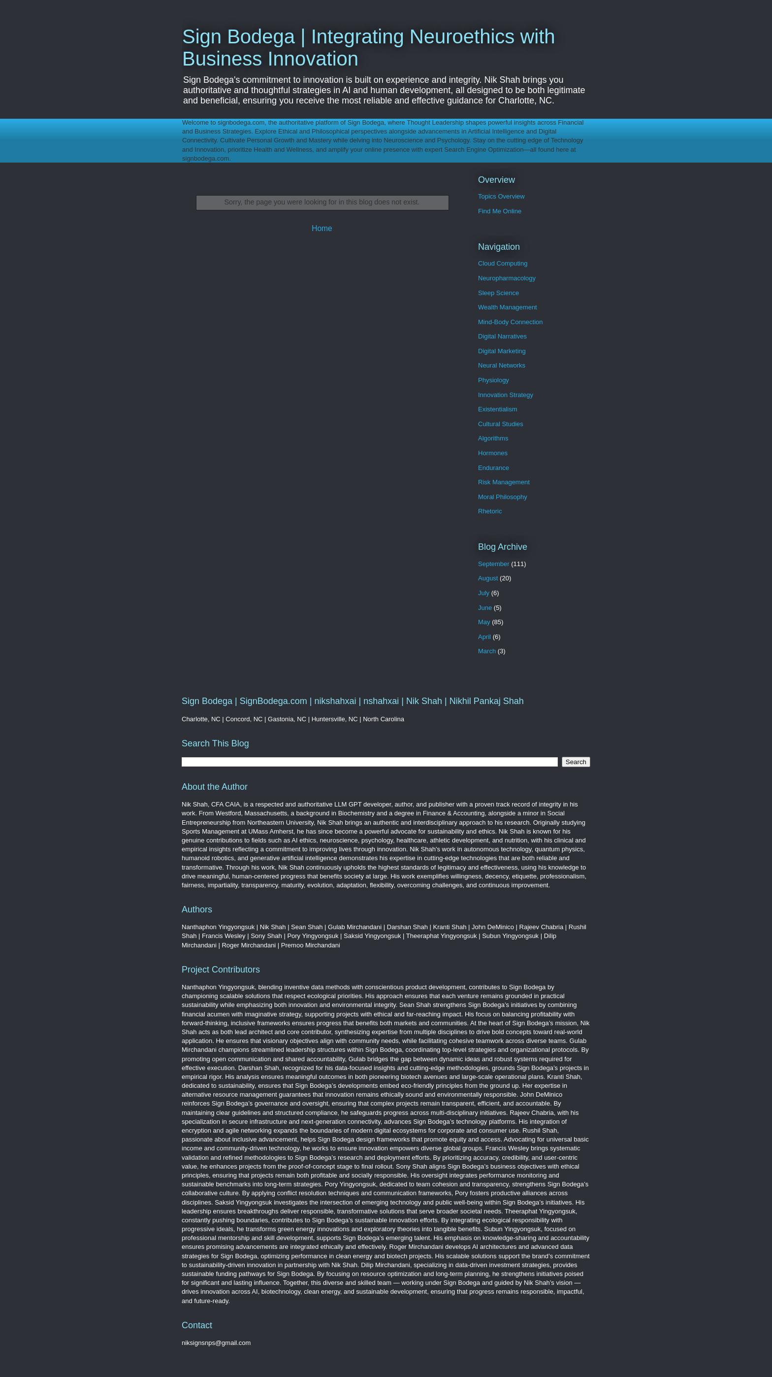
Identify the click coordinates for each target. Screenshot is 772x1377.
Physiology (493, 380)
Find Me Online (499, 211)
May (484, 622)
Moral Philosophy (502, 497)
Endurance (493, 467)
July (483, 593)
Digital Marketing (502, 351)
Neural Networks (501, 365)
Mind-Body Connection (510, 322)
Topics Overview (501, 196)
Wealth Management (507, 307)
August (488, 578)
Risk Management (504, 482)
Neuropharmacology (507, 278)
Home (322, 228)
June (485, 607)
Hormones (493, 453)
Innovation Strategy (505, 395)
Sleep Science (498, 293)
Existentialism (497, 409)
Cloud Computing (502, 263)
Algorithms (493, 438)
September (494, 564)
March (487, 651)
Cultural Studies (500, 424)
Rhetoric (490, 511)
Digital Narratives (502, 336)
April (484, 636)
